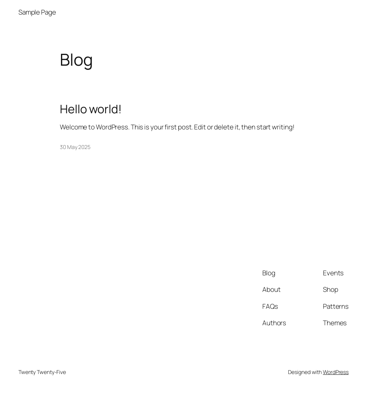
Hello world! (91, 108)
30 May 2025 (75, 147)
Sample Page (37, 12)
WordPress (336, 372)
